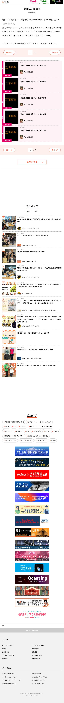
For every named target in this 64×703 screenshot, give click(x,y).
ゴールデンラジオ (10, 440)
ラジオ (47, 431)
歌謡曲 (6, 427)
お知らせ (7, 75)
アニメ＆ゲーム (34, 2)
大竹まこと (8, 431)
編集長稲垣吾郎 (33, 436)
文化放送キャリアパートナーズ (11, 680)
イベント (23, 427)
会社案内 (4, 659)
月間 (35, 212)
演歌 (14, 427)
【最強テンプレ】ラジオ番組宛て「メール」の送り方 (33, 333)
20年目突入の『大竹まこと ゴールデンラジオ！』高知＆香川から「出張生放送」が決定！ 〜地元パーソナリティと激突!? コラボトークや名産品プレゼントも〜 (39, 319)
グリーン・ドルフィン (38, 684)
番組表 (4, 649)
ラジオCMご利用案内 (38, 645)
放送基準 (34, 652)
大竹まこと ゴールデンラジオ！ (41, 427)
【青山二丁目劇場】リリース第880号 (33, 81)
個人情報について (37, 655)
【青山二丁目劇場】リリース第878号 (33, 114)
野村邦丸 (19, 431)
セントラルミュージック (9, 677)
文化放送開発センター (8, 674)
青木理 (53, 440)
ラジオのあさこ (42, 440)
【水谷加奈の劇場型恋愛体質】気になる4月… (31, 252)
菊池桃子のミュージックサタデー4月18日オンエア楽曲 (35, 349)
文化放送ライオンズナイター (14, 436)
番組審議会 (35, 649)
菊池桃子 (45, 436)
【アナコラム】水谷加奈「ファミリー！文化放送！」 (32, 235)
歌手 (27, 431)
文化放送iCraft (36, 674)
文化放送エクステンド (38, 680)
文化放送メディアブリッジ (40, 677)
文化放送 (56, 431)
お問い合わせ (36, 659)
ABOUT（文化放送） (7, 645)
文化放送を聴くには (8, 655)
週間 (28, 212)
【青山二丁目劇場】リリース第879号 (33, 98)
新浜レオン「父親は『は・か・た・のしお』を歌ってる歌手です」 (36, 365)
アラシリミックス (27, 440)
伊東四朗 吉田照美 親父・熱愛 (14, 422)
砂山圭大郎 (37, 431)
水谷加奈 (48, 422)
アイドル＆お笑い (44, 2)
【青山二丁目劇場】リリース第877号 (33, 130)
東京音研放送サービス (8, 684)
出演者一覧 (5, 652)
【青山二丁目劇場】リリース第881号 (33, 65)
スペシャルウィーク (34, 422)
